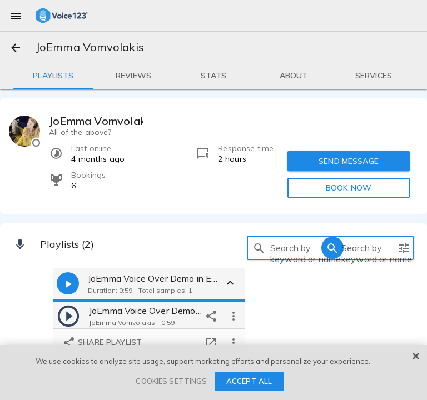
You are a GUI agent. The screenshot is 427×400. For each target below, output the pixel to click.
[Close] (415, 356)
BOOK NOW (348, 188)
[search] (259, 248)
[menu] (15, 15)
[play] (68, 315)
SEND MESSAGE (349, 161)
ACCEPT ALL (249, 381)
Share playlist (102, 342)
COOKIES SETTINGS (171, 381)
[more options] (233, 315)
